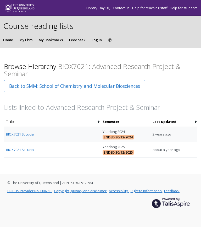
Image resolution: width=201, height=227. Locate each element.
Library (92, 8)
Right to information (147, 190)
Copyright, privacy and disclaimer (80, 190)
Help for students (184, 8)
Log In (97, 39)
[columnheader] (52, 122)
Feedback (77, 39)
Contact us (121, 8)
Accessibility (119, 190)
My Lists (25, 39)
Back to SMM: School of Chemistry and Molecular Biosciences (74, 86)
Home (8, 39)
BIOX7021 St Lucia (20, 134)
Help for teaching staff (150, 8)
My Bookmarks (51, 39)
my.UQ (105, 8)
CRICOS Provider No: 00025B (29, 190)
